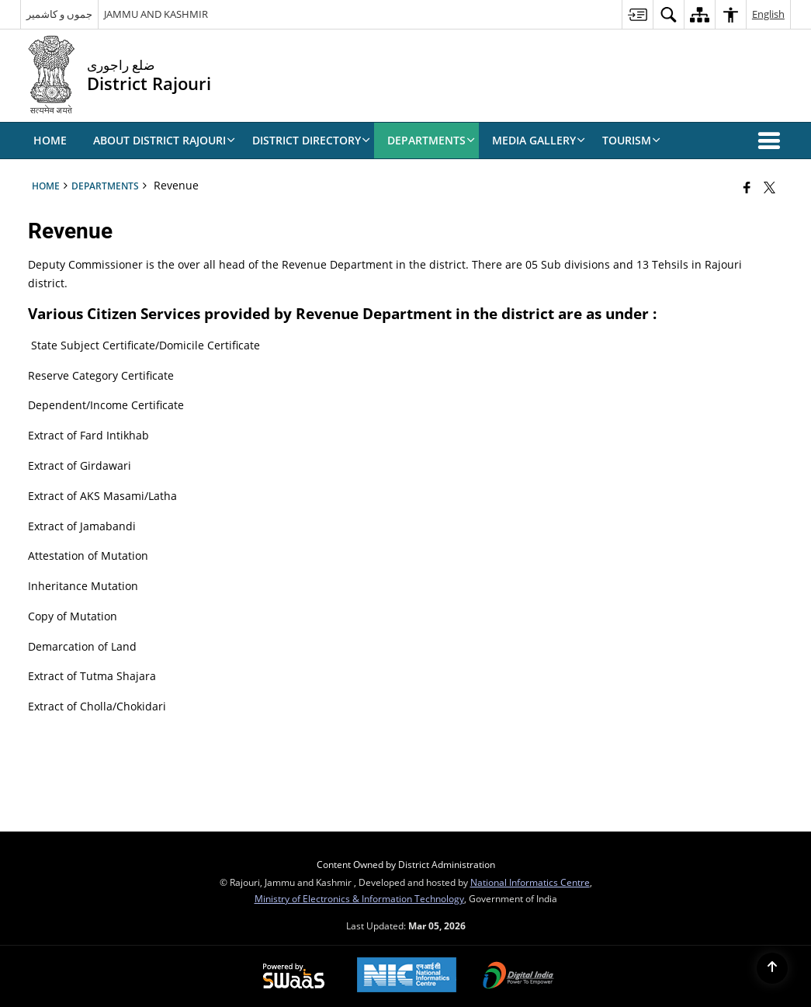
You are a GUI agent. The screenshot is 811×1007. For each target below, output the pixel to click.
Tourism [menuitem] (631, 140)
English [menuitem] (768, 14)
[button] (772, 140)
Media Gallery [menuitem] (538, 140)
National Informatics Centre (530, 882)
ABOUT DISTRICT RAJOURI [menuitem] (164, 140)
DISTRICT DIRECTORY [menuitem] (311, 140)
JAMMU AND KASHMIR (156, 14)
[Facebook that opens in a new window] (747, 187)
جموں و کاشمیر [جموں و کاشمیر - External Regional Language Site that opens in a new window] (59, 14)
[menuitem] (637, 14)
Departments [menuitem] (431, 140)
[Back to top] (772, 968)
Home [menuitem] (50, 140)
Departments (105, 185)
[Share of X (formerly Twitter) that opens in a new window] (769, 187)
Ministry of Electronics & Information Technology (359, 898)
